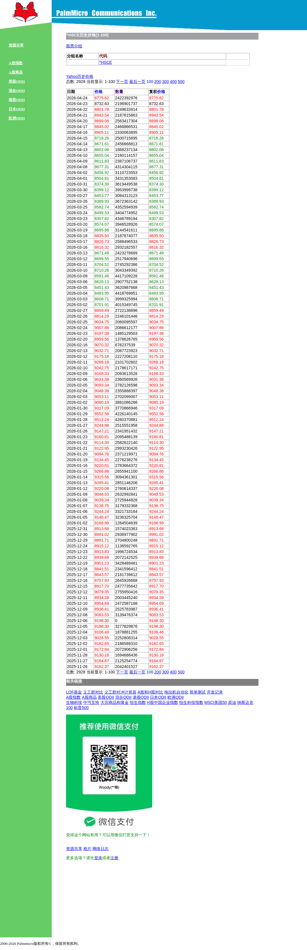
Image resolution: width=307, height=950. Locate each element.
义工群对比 (93, 692)
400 (173, 81)
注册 (114, 858)
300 (165, 81)
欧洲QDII (17, 118)
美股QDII (17, 81)
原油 (232, 702)
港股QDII (17, 100)
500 (181, 81)
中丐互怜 (91, 702)
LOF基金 (74, 692)
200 (157, 81)
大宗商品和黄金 (115, 702)
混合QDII (17, 90)
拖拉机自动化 (176, 692)
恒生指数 (138, 702)
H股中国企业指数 (162, 702)
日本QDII (17, 109)
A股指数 (16, 63)
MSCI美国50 (215, 702)
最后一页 (137, 81)
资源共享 (16, 45)
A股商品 (16, 72)
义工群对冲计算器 (120, 692)
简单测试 (198, 692)
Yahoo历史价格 (79, 76)
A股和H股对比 (150, 692)
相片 (87, 848)
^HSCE (105, 62)
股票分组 (74, 46)
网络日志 (100, 848)
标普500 (81, 707)
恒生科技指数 (191, 702)
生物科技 (74, 702)
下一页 (122, 81)
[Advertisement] (109, 901)
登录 (98, 858)
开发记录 (215, 692)
